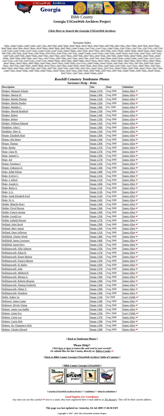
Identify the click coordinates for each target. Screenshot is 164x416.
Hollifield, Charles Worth (14, 236)
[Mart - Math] (72, 60)
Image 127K (96, 159)
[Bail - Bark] (57, 45)
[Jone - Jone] (78, 58)
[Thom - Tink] (127, 68)
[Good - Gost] (128, 53)
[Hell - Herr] (83, 55)
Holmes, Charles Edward (14, 329)
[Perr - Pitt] (134, 63)
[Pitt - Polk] (144, 63)
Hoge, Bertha (8, 147)
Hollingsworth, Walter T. (14, 289)
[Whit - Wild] (89, 70)
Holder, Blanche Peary (13, 204)
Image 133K (96, 111)
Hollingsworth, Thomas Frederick (19, 285)
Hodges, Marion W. (12, 95)
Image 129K (96, 212)
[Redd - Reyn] (44, 65)
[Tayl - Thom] (115, 68)
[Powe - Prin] (8, 65)
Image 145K (96, 264)
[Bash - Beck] (81, 45)
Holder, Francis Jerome (13, 212)
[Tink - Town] (139, 68)
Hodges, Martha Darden (14, 103)
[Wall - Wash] (40, 70)
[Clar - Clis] (142, 48)
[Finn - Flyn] (45, 53)
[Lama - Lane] (137, 58)
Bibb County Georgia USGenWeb (82, 365)
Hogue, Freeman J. (11, 163)
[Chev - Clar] (131, 48)
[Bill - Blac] (115, 45)
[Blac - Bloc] (125, 45)
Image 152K (96, 196)
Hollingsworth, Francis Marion (17, 260)
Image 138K (96, 107)
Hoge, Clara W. (10, 151)
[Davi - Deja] (99, 50)
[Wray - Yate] (71, 73)
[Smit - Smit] (24, 68)
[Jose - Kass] (100, 58)
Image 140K (96, 172)
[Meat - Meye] (136, 60)
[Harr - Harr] (49, 55)
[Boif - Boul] (148, 45)
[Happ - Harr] (37, 55)
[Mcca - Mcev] (97, 60)
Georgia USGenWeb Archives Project (65, 391)
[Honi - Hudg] (155, 55)
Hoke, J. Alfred (9, 180)
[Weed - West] (65, 70)
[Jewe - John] (55, 58)
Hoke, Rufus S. (9, 188)
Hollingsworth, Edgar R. (14, 252)
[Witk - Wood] (147, 70)
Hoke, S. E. (8, 192)
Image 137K (96, 91)
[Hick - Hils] (106, 55)
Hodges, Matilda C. (12, 107)
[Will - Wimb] (123, 70)
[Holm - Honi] (142, 55)
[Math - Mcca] (85, 60)
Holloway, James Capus (14, 301)
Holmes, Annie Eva (12, 313)
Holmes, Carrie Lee (12, 317)
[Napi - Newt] (51, 63)
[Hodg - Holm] (129, 55)
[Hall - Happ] (25, 55)
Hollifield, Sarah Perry (13, 244)
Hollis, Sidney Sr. (11, 297)
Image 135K (96, 123)
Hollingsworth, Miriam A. (15, 277)
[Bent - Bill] (104, 45)
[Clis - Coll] (153, 48)
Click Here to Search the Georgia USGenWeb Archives (82, 30)
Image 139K (96, 277)
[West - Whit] (77, 70)
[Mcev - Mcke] (110, 60)
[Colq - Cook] (13, 50)
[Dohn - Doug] (137, 50)
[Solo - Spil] (47, 68)
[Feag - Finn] (33, 53)
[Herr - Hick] (94, 55)
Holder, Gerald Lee (11, 216)
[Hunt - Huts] (20, 58)
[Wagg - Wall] (28, 70)
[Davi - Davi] (88, 50)
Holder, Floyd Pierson (13, 208)
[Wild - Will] (100, 70)
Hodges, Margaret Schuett (15, 91)
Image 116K (96, 305)
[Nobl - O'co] (75, 63)
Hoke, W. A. (8, 200)
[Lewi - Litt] (13, 60)
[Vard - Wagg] (16, 70)
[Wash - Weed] (52, 70)
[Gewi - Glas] (103, 53)
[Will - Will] (111, 70)
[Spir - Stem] (57, 68)
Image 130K (96, 135)
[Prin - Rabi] (20, 65)
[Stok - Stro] (80, 68)
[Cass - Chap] (107, 48)
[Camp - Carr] (84, 48)
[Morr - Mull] (27, 63)
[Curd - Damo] (63, 50)
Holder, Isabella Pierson (14, 220)
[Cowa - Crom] (38, 50)
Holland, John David (12, 224)
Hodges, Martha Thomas (14, 99)
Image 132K (96, 99)
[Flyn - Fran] (56, 53)
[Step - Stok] (69, 68)
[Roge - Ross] (92, 65)
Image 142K (96, 200)
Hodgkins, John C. (11, 127)
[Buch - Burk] (48, 48)
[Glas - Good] (115, 53)
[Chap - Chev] (119, 48)
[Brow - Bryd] (36, 48)
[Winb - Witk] (135, 70)
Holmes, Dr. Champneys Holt (17, 325)
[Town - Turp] (151, 68)
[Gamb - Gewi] (91, 53)
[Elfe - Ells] (11, 53)
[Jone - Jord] (89, 58)
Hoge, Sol (7, 159)
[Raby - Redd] (31, 65)
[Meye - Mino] (148, 60)
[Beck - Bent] (93, 45)
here (60, 348)
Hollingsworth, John (12, 269)
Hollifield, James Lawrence (16, 240)
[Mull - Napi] (39, 63)
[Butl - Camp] (71, 48)
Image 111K (96, 188)
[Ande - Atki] (35, 45)
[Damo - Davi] (76, 50)
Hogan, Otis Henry (11, 139)
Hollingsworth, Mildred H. (15, 273)
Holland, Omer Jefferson (14, 232)
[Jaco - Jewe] (43, 58)
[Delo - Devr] (111, 50)
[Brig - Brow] (23, 48)
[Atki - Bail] (47, 45)
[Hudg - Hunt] (9, 58)
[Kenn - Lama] (124, 58)
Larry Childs (129, 297)
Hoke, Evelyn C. (10, 176)
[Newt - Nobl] (63, 63)
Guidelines (89, 391)
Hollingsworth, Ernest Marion (17, 256)
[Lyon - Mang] (47, 60)
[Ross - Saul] (103, 65)
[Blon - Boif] (137, 45)
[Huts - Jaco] (32, 58)
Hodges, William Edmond (15, 123)
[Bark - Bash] (69, 45)
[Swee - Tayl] (102, 68)
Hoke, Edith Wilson (12, 172)
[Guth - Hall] (14, 55)
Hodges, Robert (10, 115)
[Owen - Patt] (112, 63)
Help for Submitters (107, 391)
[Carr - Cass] (95, 48)
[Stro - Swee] (91, 68)
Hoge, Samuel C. (10, 155)
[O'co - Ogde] (87, 63)
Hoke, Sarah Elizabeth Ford (16, 196)
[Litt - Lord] (24, 60)
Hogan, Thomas (10, 143)
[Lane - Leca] (149, 58)
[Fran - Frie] (67, 53)
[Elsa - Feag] (22, 53)
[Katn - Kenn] (112, 58)
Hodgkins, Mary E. (11, 131)
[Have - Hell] (72, 55)
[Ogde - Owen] (99, 63)
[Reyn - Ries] (56, 65)
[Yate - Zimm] (84, 73)
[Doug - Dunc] (150, 50)
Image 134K (96, 115)
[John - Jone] (66, 58)
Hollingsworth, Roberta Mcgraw (18, 281)
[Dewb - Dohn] (124, 50)
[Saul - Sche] (114, 65)
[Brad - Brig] (12, 48)
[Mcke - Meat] (123, 60)
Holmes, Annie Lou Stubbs (15, 309)
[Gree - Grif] (151, 53)
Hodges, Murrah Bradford (15, 111)
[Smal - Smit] (12, 68)
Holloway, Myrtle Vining (14, 305)
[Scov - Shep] (138, 65)
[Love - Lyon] (35, 60)
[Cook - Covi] (25, 50)
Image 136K (96, 95)
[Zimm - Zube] (97, 73)
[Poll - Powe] (154, 63)
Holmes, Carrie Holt (12, 321)
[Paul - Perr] (123, 63)
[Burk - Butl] (60, 48)
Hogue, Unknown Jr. (12, 167)
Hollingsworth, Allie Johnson (16, 248)
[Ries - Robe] (67, 65)
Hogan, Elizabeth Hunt (13, 135)
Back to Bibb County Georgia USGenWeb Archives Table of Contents (82, 357)
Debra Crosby (103, 351)
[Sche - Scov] (126, 65)
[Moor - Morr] (15, 63)
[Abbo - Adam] (10, 45)
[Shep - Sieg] (149, 65)
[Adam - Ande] (23, 45)
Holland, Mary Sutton (13, 228)
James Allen (129, 91)
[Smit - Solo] (35, 68)
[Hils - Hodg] (117, 55)
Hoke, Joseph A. (10, 184)
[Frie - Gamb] (78, 53)
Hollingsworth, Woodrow (14, 293)
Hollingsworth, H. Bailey (14, 264)
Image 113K (96, 192)
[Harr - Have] (60, 55)
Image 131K (96, 176)
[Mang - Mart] (60, 60)
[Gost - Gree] (139, 53)
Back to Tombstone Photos (82, 338)
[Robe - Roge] (79, 65)
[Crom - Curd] (51, 50)
